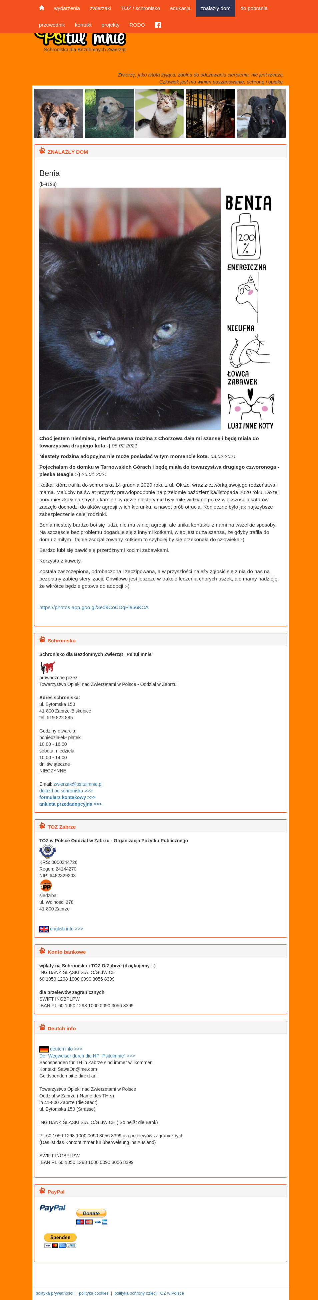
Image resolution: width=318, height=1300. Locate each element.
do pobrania (253, 8)
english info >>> (61, 928)
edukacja (180, 8)
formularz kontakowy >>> (67, 797)
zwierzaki (100, 8)
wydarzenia (67, 8)
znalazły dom (216, 8)
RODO (137, 25)
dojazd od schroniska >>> (66, 790)
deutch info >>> (60, 1049)
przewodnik (52, 25)
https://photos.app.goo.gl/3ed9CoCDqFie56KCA (94, 607)
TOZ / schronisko (140, 8)
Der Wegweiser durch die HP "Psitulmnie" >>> (87, 1055)
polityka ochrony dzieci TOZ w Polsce (149, 1293)
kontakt (83, 25)
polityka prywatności (54, 1293)
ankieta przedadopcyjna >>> (70, 804)
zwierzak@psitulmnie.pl (78, 784)
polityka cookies (94, 1293)
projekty (110, 25)
